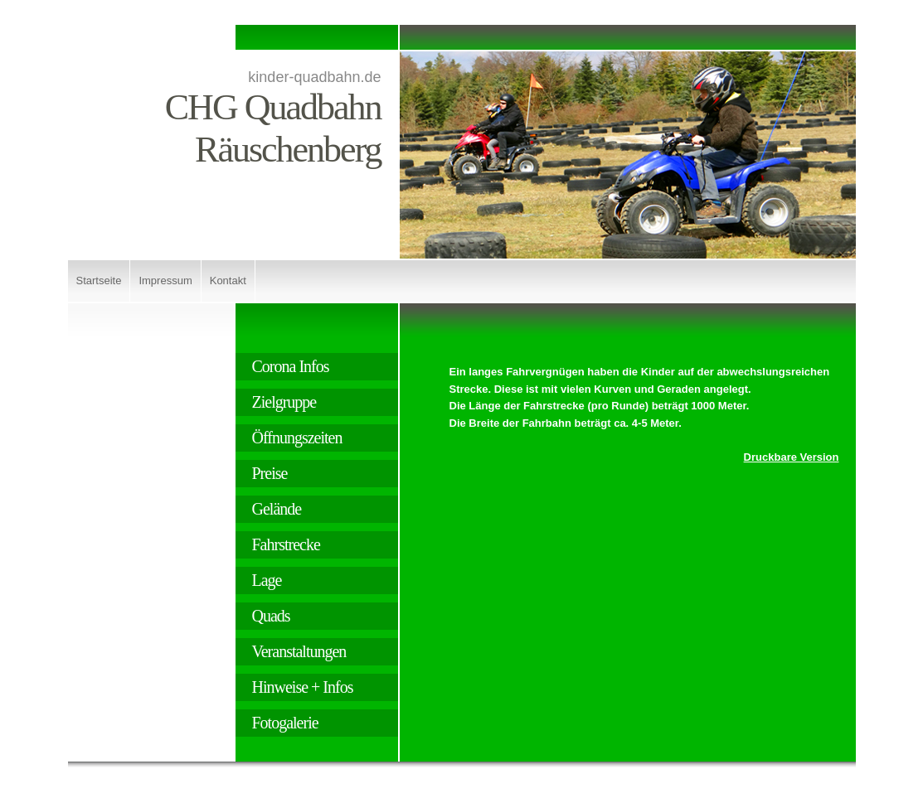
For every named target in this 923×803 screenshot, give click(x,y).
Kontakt (228, 280)
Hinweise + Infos (302, 687)
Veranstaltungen (299, 651)
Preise (270, 473)
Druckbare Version (791, 457)
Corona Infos (290, 366)
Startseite (99, 280)
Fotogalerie (285, 723)
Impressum (165, 280)
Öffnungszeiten (297, 437)
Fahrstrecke (286, 544)
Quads (271, 616)
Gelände (277, 509)
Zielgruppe (284, 402)
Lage (267, 580)
